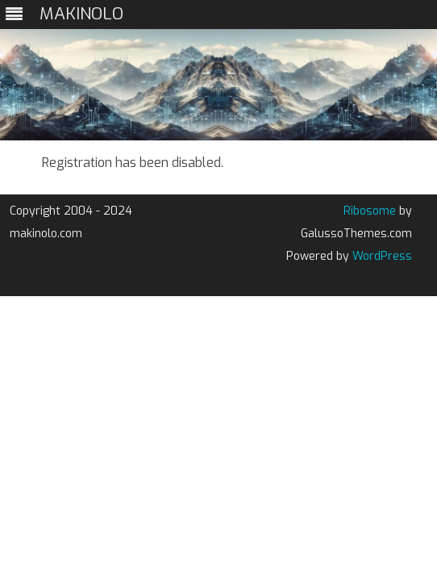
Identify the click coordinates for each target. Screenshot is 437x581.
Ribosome (369, 211)
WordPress (380, 256)
